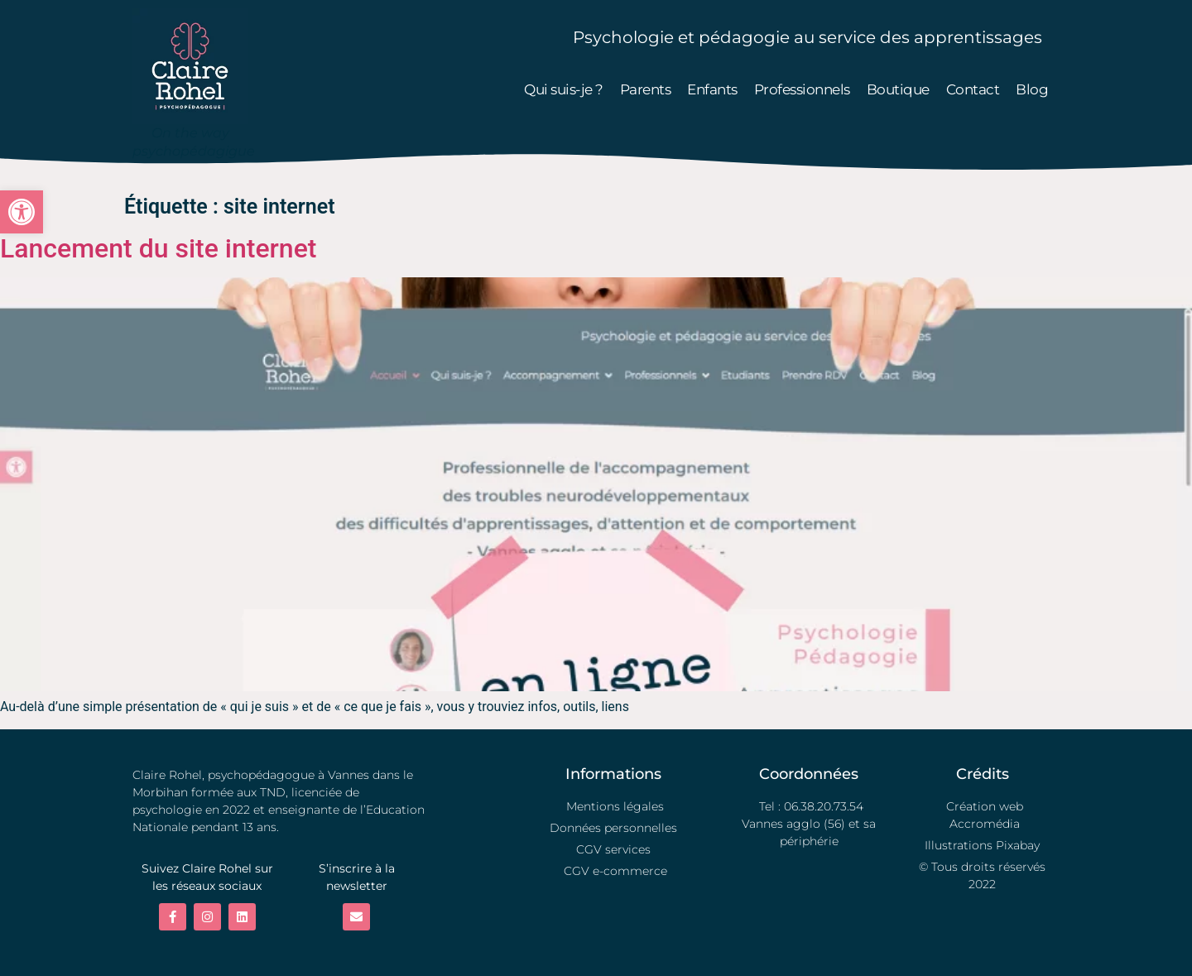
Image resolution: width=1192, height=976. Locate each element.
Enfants (712, 89)
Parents (645, 89)
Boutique (898, 89)
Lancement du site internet (158, 248)
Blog (1032, 89)
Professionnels (802, 89)
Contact (973, 89)
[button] (21, 211)
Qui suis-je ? (563, 89)
